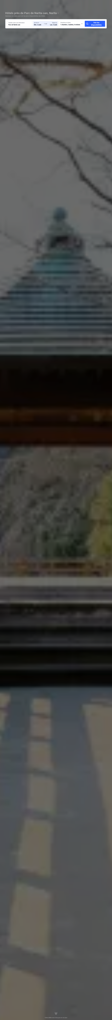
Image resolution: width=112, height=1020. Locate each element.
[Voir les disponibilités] (95, 24)
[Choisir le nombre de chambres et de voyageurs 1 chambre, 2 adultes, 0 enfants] (71, 24)
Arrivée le (36, 22)
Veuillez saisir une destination (16, 22)
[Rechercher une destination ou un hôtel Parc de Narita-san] (19, 24)
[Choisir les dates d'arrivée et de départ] (39, 24)
